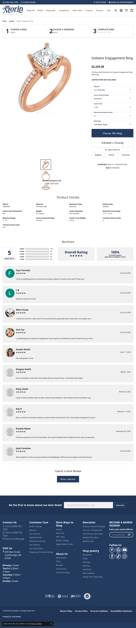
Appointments (35, 537)
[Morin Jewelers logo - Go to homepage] (12, 10)
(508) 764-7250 (51, 183)
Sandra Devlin (23, 349)
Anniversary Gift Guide (93, 534)
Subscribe (120, 505)
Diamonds (50, 10)
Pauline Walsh (23, 428)
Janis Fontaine (23, 448)
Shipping (98, 155)
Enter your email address (121, 529)
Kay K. (19, 408)
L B (17, 290)
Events (59, 529)
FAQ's (58, 561)
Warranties (126, 155)
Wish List (60, 533)
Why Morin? (61, 558)
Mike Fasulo (22, 309)
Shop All (30, 10)
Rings (85, 558)
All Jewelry (87, 555)
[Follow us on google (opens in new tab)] (118, 550)
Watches (86, 566)
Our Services (35, 534)
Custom (89, 10)
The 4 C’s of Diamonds (92, 530)
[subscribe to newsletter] (129, 534)
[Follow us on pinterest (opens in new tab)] (112, 550)
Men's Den (77, 10)
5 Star (22, 249)
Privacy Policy (81, 611)
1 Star (22, 259)
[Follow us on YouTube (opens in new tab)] (124, 550)
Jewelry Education (90, 537)
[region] (45, 79)
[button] (116, 10)
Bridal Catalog (62, 540)
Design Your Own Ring (92, 577)
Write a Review (67, 479)
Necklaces (87, 569)
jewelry (11, 21)
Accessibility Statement (121, 611)
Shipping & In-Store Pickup (41, 552)
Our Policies (34, 545)
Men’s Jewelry (89, 573)
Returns (111, 155)
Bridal (40, 10)
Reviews (59, 565)
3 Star (22, 254)
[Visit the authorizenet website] (87, 596)
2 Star (22, 257)
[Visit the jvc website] (50, 596)
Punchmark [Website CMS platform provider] (16, 617)
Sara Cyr (20, 329)
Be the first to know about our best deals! (35, 505)
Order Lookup (35, 526)
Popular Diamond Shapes (94, 526)
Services (99, 10)
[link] (10, 2)
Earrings (86, 562)
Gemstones (64, 10)
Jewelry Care (88, 541)
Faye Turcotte (23, 270)
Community (61, 569)
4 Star (22, 251)
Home (5, 21)
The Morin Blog (63, 572)
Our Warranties (36, 548)
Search (13, 32)
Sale (108, 10)
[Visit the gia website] (63, 596)
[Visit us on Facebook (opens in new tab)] (112, 556)
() (51, 249)
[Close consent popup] (51, 624)
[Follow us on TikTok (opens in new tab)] (118, 556)
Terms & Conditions (99, 611)
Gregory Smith (23, 369)
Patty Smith (22, 389)
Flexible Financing (37, 541)
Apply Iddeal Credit (64, 544)
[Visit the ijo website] (76, 596)
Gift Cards (60, 537)
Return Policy (66, 611)
